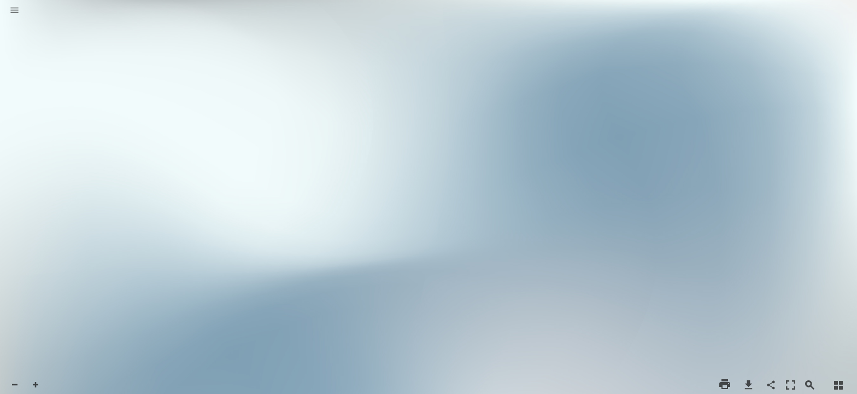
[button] (14, 11)
